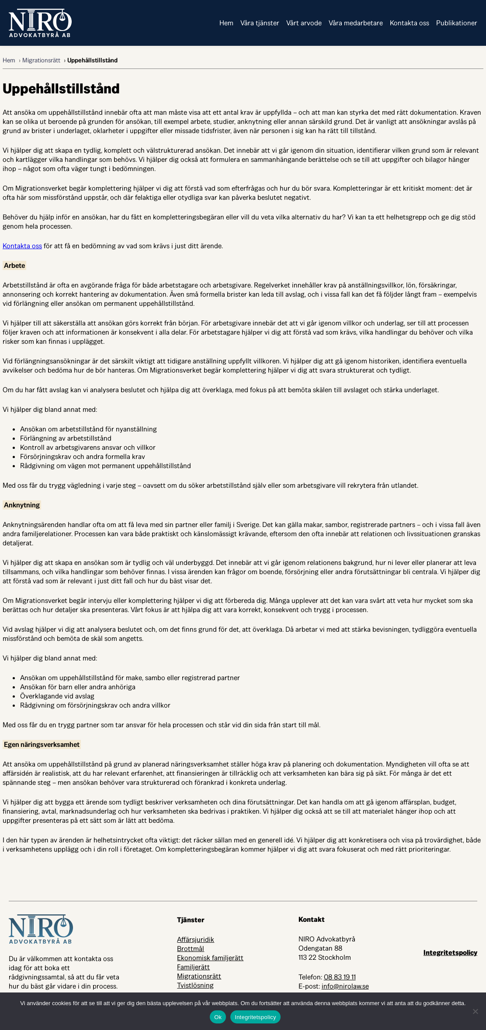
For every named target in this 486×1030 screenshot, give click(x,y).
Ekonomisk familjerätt (210, 957)
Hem (9, 60)
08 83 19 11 (340, 977)
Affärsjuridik (195, 939)
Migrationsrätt (41, 60)
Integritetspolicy (450, 952)
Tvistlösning (195, 985)
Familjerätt (193, 967)
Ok (218, 1017)
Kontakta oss (22, 245)
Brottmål (190, 948)
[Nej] (475, 1011)
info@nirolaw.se (345, 986)
